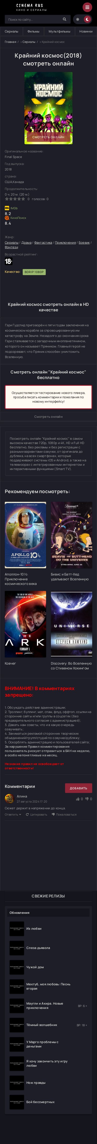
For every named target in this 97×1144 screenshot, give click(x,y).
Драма (26, 242)
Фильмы (34, 31)
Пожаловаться (64, 814)
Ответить (13, 814)
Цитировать (36, 814)
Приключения (65, 242)
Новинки (85, 31)
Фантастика (43, 242)
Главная (10, 42)
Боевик (84, 242)
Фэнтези (11, 247)
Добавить (78, 788)
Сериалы (29, 42)
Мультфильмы (59, 31)
